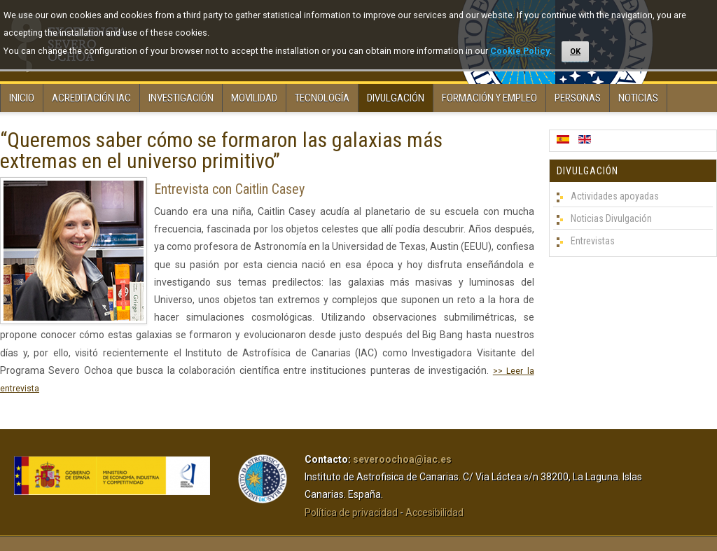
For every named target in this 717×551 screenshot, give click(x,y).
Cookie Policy (520, 51)
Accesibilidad (434, 512)
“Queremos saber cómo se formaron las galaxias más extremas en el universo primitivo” (221, 150)
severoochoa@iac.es (402, 459)
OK (575, 51)
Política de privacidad (351, 512)
